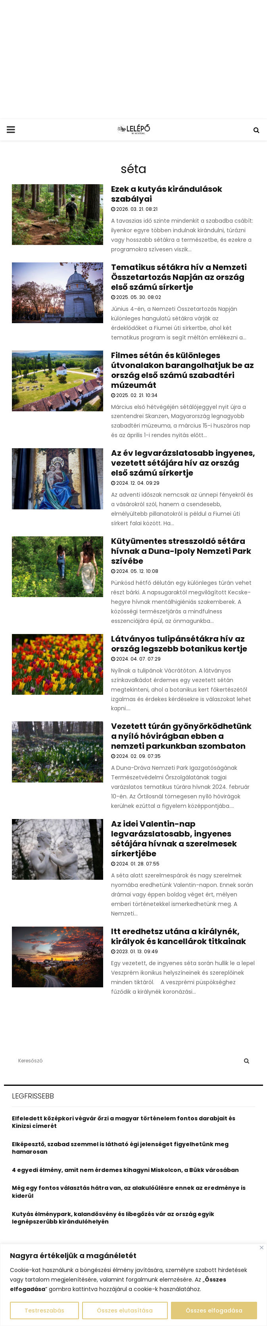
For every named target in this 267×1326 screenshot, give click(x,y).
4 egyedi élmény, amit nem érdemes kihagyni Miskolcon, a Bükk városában (125, 1170)
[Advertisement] (133, 59)
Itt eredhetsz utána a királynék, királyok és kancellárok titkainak (178, 936)
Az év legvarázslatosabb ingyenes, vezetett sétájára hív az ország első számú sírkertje (183, 462)
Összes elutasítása (125, 1310)
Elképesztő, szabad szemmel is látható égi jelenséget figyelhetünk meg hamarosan (120, 1148)
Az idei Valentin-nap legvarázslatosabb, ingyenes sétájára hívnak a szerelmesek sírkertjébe (174, 838)
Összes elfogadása (214, 1310)
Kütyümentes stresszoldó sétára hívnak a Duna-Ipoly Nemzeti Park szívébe (181, 551)
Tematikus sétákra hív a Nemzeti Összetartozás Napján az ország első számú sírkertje (179, 277)
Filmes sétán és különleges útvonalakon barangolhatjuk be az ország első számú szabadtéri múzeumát (182, 370)
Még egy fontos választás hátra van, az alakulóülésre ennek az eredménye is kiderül (129, 1192)
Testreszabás (44, 1310)
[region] (133, 1285)
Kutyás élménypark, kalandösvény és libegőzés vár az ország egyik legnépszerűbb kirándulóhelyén (113, 1218)
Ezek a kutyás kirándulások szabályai (166, 193)
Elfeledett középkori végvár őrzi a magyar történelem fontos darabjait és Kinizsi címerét (123, 1122)
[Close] (261, 1247)
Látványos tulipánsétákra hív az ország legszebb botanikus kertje (179, 643)
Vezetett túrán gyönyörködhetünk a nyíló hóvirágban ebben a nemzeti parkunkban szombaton (181, 736)
